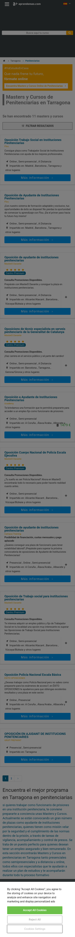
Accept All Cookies (35, 910)
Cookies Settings (34, 929)
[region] (37, 909)
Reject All (35, 919)
